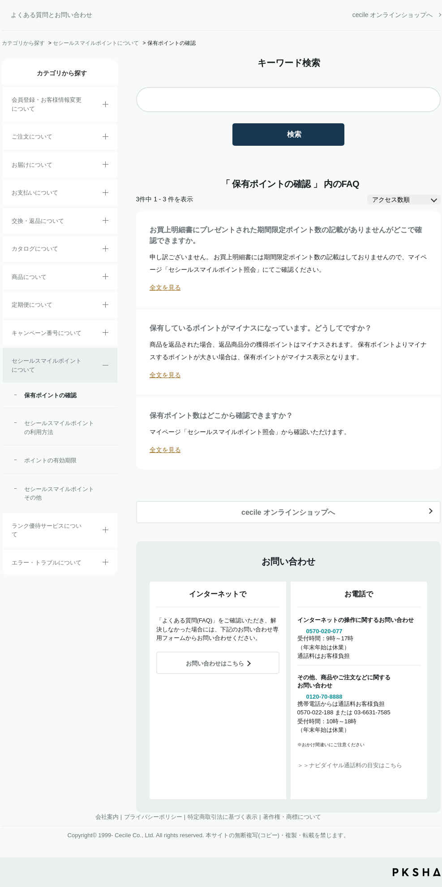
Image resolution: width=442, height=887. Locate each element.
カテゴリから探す (23, 43)
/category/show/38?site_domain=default (105, 306)
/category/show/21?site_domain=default (105, 105)
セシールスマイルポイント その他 (61, 493)
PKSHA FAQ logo (417, 872)
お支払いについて (35, 192)
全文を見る (165, 287)
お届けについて (32, 164)
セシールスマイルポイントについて (96, 43)
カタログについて (35, 248)
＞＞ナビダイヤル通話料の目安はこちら (349, 765)
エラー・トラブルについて (47, 562)
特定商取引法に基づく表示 (222, 816)
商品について (29, 277)
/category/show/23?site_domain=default (105, 563)
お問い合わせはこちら (215, 663)
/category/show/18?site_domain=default (105, 194)
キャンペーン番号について (47, 333)
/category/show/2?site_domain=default (105, 138)
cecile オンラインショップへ (392, 14)
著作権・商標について (292, 816)
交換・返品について (38, 220)
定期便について (32, 304)
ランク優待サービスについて (47, 530)
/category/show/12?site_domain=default (105, 221)
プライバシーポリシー (153, 816)
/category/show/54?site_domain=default (105, 531)
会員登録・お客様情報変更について (47, 104)
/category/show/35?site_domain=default (105, 250)
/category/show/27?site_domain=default (105, 334)
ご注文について (32, 136)
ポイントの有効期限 (50, 460)
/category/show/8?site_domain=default (105, 165)
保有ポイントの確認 (50, 395)
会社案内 (107, 816)
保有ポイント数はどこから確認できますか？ (221, 415)
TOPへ (428, 830)
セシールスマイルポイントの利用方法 (59, 427)
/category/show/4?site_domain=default (105, 278)
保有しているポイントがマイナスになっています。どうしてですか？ (261, 328)
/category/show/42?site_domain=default (105, 366)
